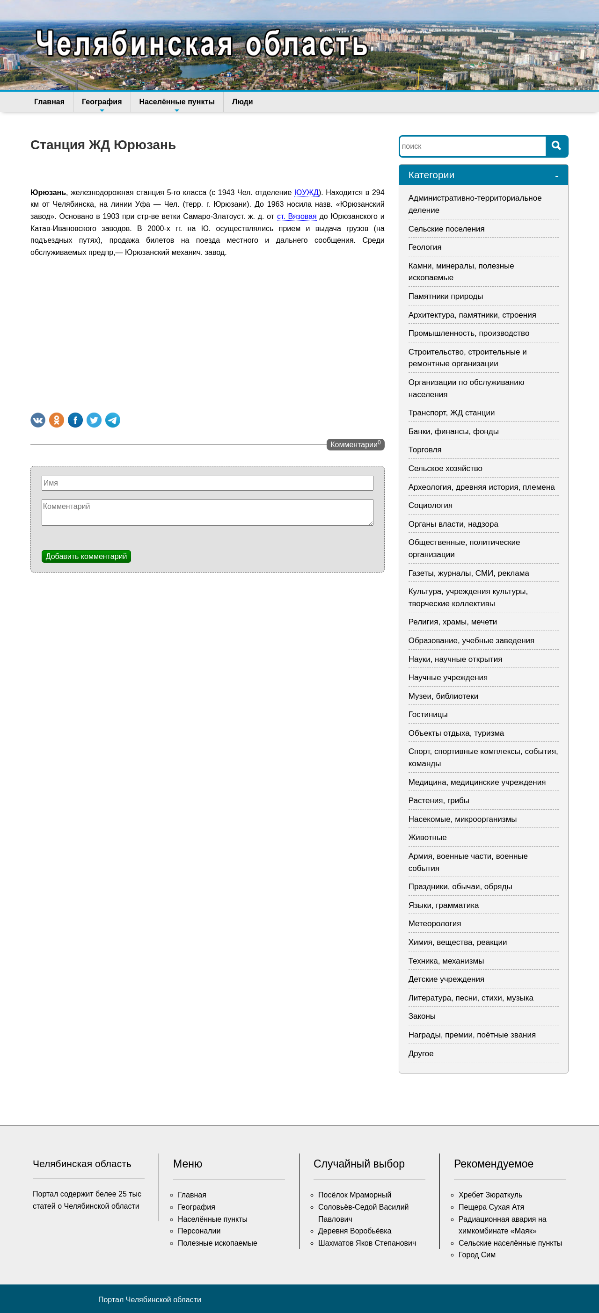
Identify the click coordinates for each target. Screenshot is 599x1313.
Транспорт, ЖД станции (452, 412)
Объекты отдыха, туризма (456, 733)
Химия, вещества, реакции (458, 942)
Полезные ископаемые (217, 1243)
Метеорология (435, 923)
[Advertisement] (207, 333)
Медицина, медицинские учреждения (477, 782)
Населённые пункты (177, 105)
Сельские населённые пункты (510, 1243)
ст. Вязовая (297, 216)
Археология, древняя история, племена (482, 487)
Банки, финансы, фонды (454, 431)
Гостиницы (428, 714)
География (102, 105)
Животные (428, 837)
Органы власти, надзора (453, 524)
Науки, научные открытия (456, 659)
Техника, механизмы (446, 961)
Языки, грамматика (444, 905)
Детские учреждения (447, 979)
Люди (242, 102)
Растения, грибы (439, 800)
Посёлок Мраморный (354, 1195)
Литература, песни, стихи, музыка (471, 998)
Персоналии (199, 1231)
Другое (421, 1053)
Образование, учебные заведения (472, 640)
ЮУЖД (306, 192)
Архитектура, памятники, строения (472, 315)
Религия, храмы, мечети (453, 621)
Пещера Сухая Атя (491, 1207)
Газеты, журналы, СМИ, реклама (469, 573)
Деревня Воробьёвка (355, 1231)
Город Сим (477, 1255)
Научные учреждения (448, 677)
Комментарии (355, 444)
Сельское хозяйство (445, 468)
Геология (425, 247)
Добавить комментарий (86, 556)
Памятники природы (446, 296)
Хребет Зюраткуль (490, 1195)
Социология (431, 505)
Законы (422, 1016)
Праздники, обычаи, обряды (460, 886)
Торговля (425, 449)
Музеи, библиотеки (444, 696)
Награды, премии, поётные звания (472, 1034)
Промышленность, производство (469, 333)
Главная (49, 102)
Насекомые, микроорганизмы (463, 819)
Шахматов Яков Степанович (367, 1243)
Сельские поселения (447, 229)
